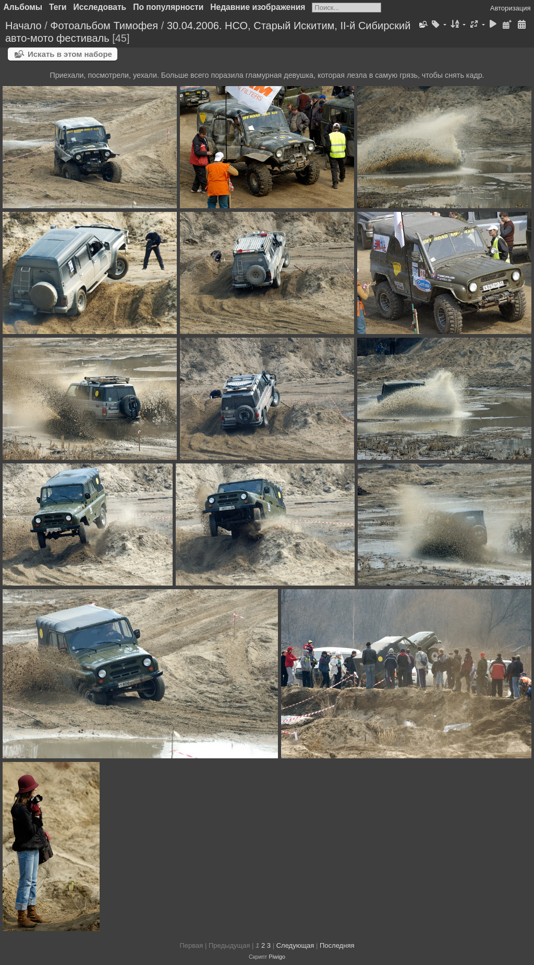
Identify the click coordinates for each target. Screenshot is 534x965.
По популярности (168, 7)
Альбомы (23, 7)
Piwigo (277, 957)
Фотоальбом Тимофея (104, 25)
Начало (23, 25)
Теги (58, 7)
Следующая (295, 945)
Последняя (337, 945)
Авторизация (510, 8)
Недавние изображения (257, 7)
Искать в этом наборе (70, 54)
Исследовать (100, 7)
